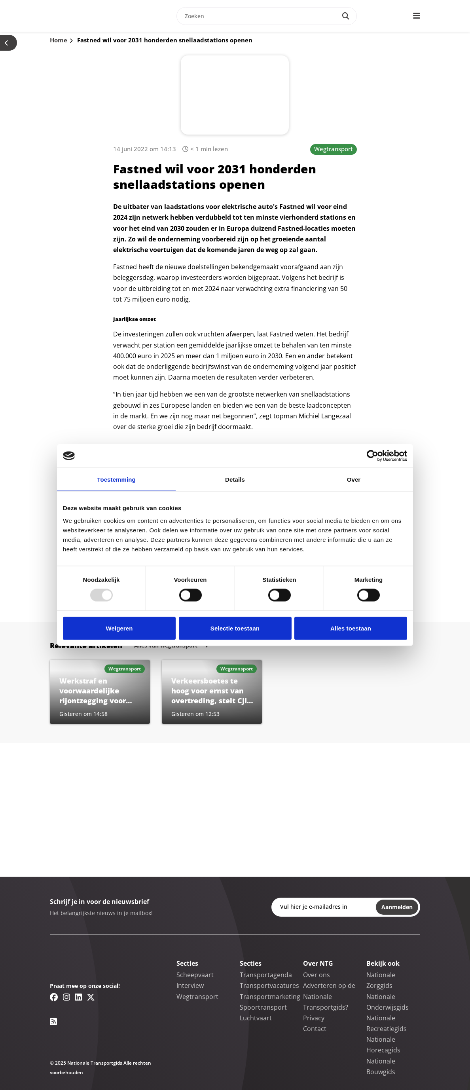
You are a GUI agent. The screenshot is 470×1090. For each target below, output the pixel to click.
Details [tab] (235, 479)
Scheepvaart (195, 974)
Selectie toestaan (235, 628)
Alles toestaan (350, 628)
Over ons (316, 974)
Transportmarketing (270, 996)
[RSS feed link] (53, 1021)
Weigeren (119, 628)
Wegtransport (333, 149)
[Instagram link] (66, 997)
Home (58, 40)
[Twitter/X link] (91, 997)
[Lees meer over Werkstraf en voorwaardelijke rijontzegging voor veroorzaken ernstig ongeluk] (100, 692)
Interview (190, 985)
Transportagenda (266, 974)
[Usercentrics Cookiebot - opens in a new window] (372, 456)
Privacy (313, 1018)
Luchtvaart (256, 1018)
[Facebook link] (54, 997)
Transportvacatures (269, 985)
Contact (314, 1028)
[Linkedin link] (78, 997)
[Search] (346, 16)
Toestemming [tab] (116, 479)
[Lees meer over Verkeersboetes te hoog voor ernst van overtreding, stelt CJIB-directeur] (212, 692)
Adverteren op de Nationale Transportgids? (329, 996)
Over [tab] (354, 479)
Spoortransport (263, 1007)
